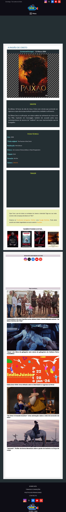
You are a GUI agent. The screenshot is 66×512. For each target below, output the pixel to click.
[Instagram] (45, 1)
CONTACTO (33, 495)
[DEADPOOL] (39, 239)
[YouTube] (56, 1)
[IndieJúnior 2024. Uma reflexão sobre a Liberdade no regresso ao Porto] (33, 371)
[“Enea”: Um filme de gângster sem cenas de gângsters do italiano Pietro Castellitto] (33, 339)
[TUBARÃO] (26, 239)
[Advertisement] (33, 30)
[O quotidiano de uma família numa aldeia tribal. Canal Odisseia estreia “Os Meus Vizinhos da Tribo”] (33, 306)
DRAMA (15, 162)
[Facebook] (52, 1)
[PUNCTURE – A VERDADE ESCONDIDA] (12, 239)
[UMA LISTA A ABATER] (53, 239)
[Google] (59, 1)
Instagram (27, 220)
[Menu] (33, 13)
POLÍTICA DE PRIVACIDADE (33, 492)
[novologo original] (33, 7)
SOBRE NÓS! (33, 486)
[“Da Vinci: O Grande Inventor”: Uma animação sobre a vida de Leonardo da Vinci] (33, 402)
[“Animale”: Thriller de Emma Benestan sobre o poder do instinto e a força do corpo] (33, 435)
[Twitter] (49, 1)
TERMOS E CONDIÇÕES (33, 489)
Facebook (20, 220)
